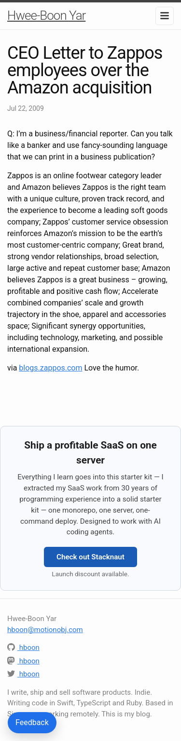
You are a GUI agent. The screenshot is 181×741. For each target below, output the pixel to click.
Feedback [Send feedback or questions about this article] (32, 722)
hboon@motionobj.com (45, 629)
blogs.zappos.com (50, 367)
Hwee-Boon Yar (46, 15)
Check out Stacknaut (90, 557)
